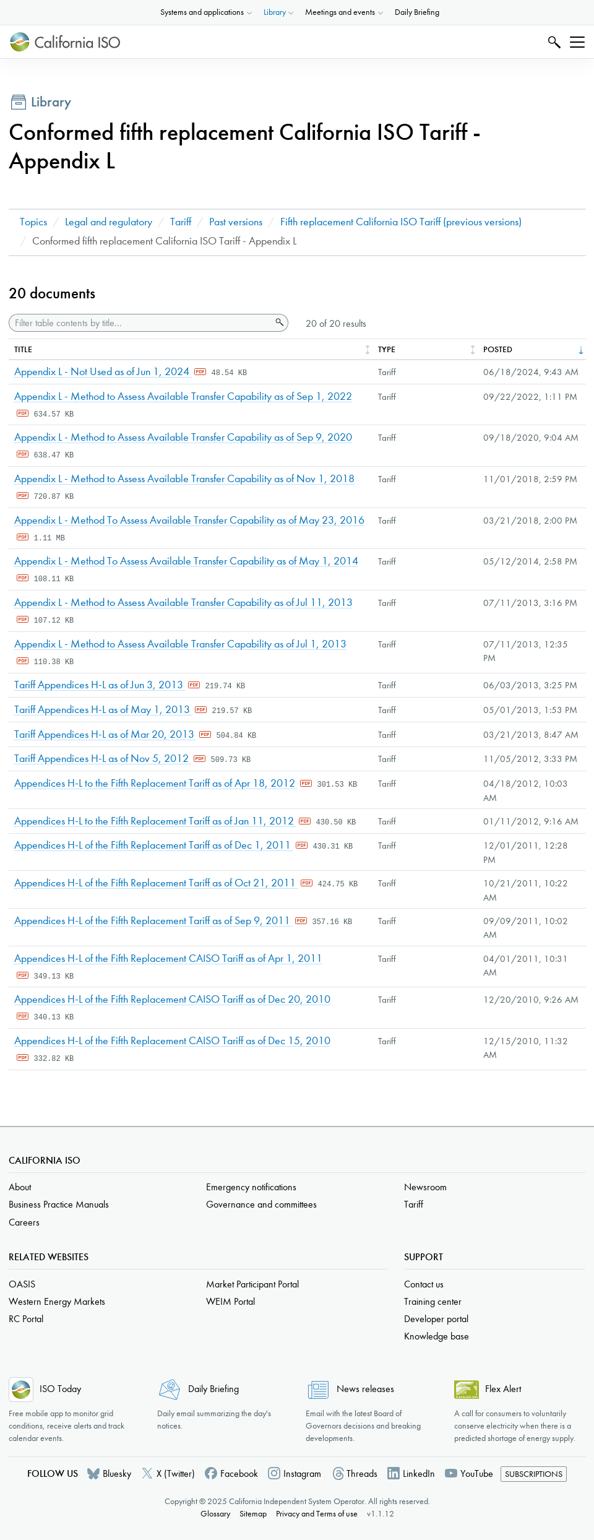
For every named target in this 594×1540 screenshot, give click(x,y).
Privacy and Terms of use (317, 1513)
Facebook (239, 1473)
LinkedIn (419, 1473)
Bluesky (117, 1473)
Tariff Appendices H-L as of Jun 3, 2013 (100, 684)
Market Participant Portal (252, 1284)
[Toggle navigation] (577, 42)
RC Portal (26, 1319)
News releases (365, 1389)
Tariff (180, 221)
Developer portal (436, 1319)
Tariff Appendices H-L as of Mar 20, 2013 (105, 734)
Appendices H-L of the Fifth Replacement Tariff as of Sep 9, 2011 (153, 920)
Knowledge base (436, 1336)
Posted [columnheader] (497, 349)
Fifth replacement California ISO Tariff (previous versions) (401, 221)
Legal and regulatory (108, 221)
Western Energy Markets (57, 1301)
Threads (361, 1473)
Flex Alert (503, 1389)
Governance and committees (261, 1204)
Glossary (215, 1513)
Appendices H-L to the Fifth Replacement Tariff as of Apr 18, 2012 (156, 783)
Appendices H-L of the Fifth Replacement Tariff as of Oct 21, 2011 (156, 882)
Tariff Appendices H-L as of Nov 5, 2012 (102, 758)
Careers (24, 1222)
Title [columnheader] (23, 349)
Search (552, 41)
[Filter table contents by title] (140, 323)
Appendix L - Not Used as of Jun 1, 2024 (103, 371)
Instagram (302, 1473)
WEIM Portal (230, 1301)
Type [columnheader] (386, 349)
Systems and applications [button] (202, 12)
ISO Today (60, 1389)
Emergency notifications (251, 1187)
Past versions (235, 221)
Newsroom (425, 1187)
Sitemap (253, 1513)
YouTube (476, 1473)
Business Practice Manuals (59, 1204)
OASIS (22, 1284)
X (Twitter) (176, 1473)
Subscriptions (533, 1474)
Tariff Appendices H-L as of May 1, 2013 (103, 709)
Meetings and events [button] (340, 12)
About (20, 1187)
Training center (433, 1301)
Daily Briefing (417, 12)
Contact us (424, 1284)
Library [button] (275, 12)
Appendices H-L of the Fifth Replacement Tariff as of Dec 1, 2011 (153, 845)
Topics (33, 221)
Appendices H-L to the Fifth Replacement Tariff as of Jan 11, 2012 (155, 821)
